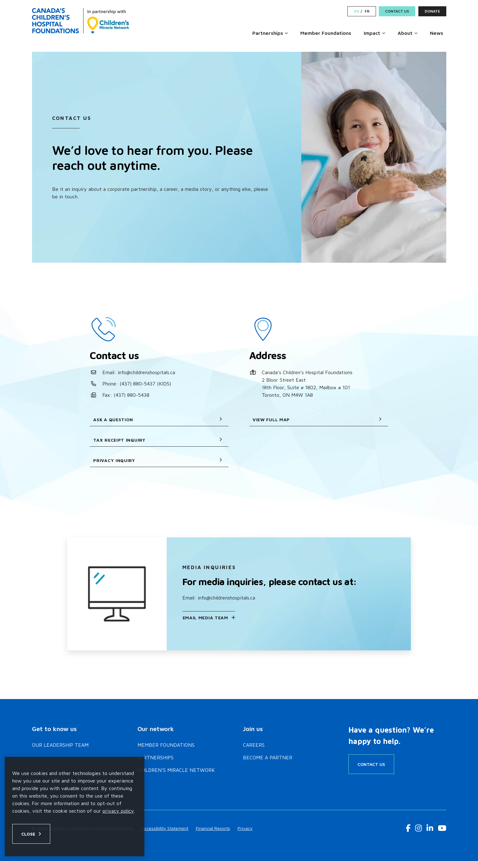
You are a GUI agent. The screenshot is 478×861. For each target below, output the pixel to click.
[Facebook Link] (408, 828)
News (436, 33)
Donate (432, 11)
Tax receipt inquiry (157, 440)
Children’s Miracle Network (176, 770)
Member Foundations (325, 33)
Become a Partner (267, 757)
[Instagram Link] (418, 828)
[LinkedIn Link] (430, 828)
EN (356, 11)
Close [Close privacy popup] (28, 834)
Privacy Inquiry (157, 460)
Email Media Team (205, 617)
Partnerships (267, 33)
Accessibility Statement (165, 828)
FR (367, 11)
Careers (254, 745)
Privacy (245, 828)
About (405, 33)
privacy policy (118, 811)
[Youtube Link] (442, 828)
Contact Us (397, 11)
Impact (372, 33)
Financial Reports (213, 828)
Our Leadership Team (60, 745)
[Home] (81, 20)
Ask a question (157, 419)
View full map (317, 419)
